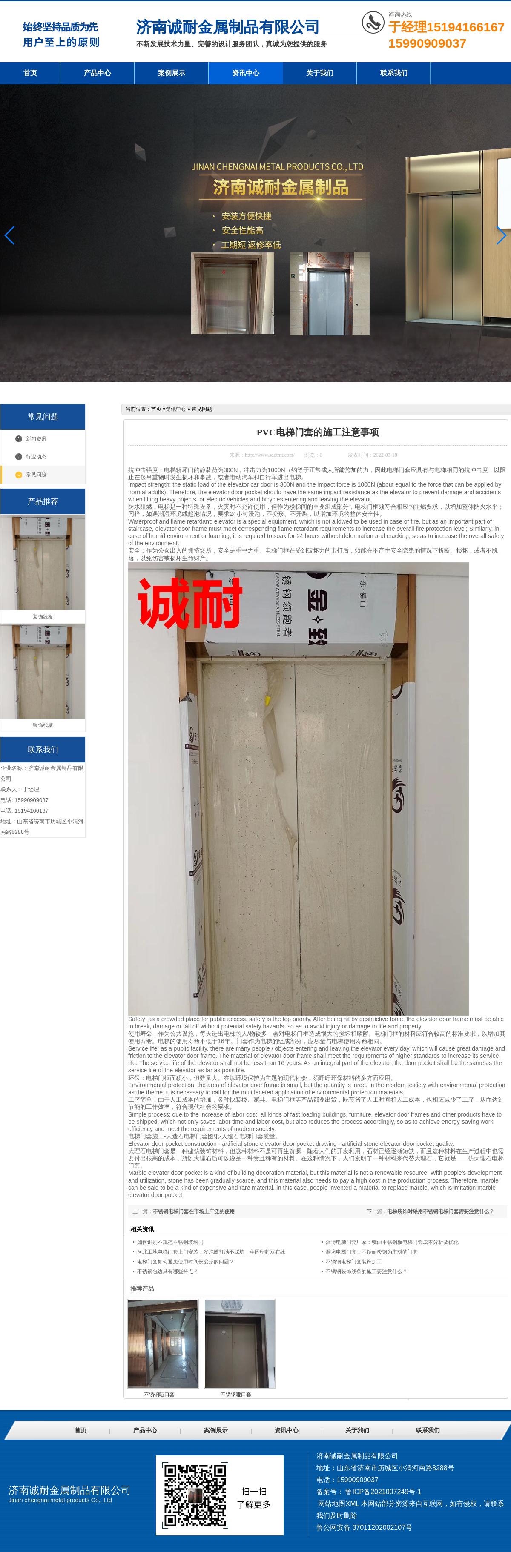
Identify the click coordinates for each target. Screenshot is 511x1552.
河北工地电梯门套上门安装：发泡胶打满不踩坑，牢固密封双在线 (211, 1252)
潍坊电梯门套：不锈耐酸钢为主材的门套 (372, 1252)
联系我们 (394, 73)
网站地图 (331, 1503)
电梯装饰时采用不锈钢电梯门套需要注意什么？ (440, 1211)
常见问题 (36, 475)
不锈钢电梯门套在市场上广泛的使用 (194, 1211)
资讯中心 (245, 73)
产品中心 (97, 73)
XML (352, 1503)
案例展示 (171, 73)
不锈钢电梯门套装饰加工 (354, 1262)
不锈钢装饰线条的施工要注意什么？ (367, 1271)
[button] (501, 235)
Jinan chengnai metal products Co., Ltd (60, 1500)
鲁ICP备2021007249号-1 (383, 1491)
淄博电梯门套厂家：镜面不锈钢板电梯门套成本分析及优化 (392, 1242)
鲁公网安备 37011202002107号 (364, 1527)
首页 (30, 73)
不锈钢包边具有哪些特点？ (167, 1271)
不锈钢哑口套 (159, 1394)
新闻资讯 (36, 439)
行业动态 (36, 457)
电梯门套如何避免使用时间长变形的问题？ (185, 1262)
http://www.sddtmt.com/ (270, 455)
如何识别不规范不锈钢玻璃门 (170, 1242)
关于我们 (319, 73)
